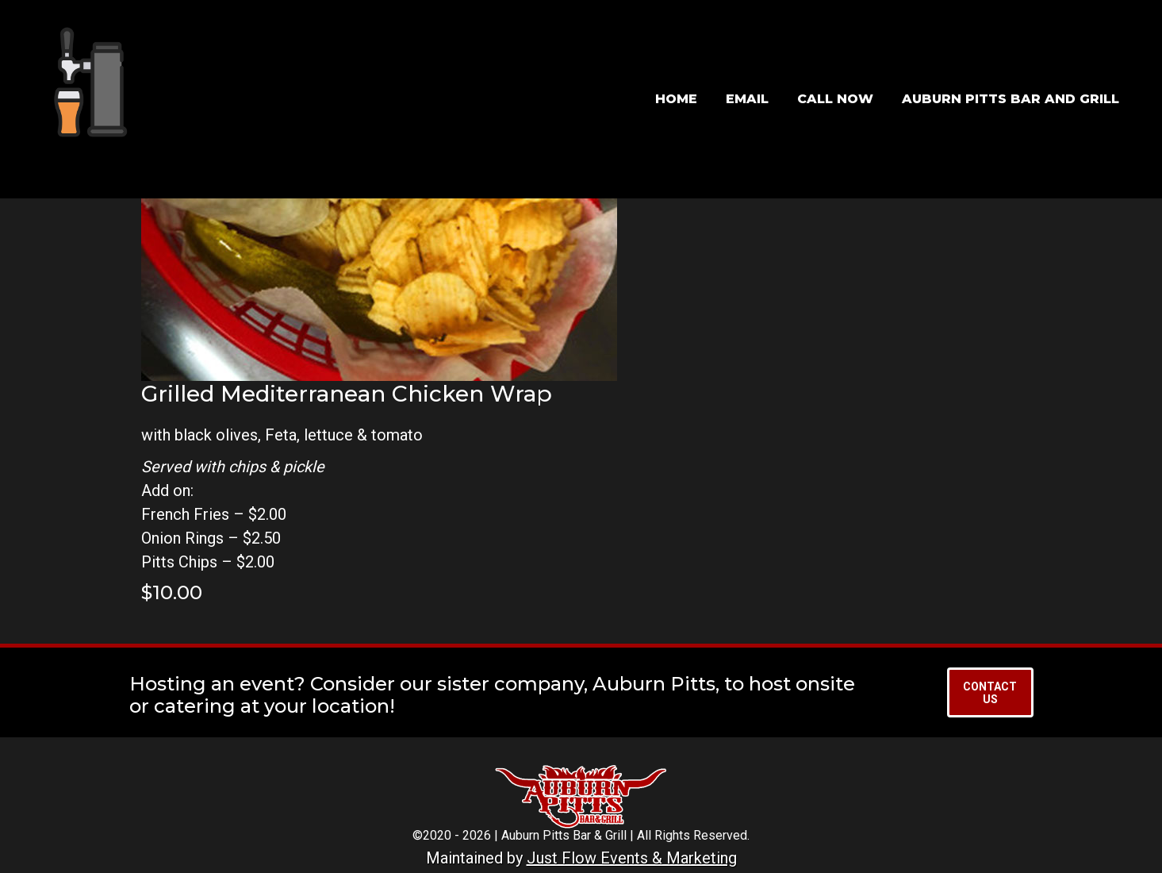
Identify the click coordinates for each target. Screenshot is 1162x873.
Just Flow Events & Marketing (632, 857)
